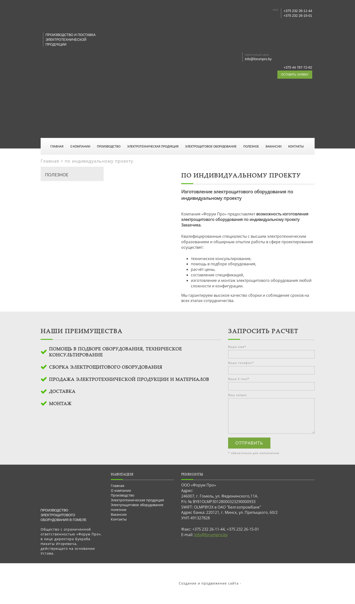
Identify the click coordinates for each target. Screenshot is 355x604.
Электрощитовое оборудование (211, 146)
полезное (251, 146)
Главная (56, 146)
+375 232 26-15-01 (298, 16)
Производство (108, 146)
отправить (249, 443)
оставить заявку (294, 74)
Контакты (296, 146)
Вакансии (273, 146)
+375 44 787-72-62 (298, 67)
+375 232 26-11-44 (298, 11)
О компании (80, 146)
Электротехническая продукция (153, 146)
